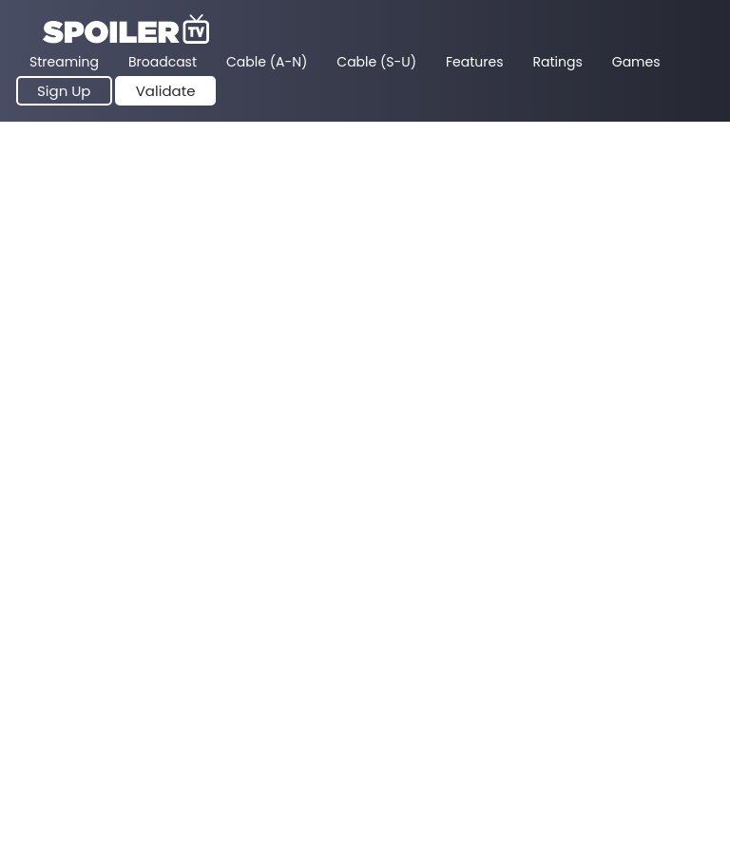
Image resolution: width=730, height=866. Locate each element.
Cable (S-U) (376, 61)
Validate (166, 91)
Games (636, 61)
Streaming (64, 61)
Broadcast (162, 61)
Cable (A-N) (266, 61)
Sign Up (64, 91)
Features (474, 61)
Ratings (558, 61)
